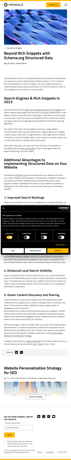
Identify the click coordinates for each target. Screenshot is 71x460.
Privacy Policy (8, 452)
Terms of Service (20, 452)
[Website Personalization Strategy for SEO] (35, 381)
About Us (40, 452)
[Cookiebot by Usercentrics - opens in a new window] (60, 208)
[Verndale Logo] (13, 5)
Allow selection (35, 250)
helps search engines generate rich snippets (43, 110)
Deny (13, 250)
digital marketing (33, 341)
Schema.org (21, 175)
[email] (18, 427)
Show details (60, 244)
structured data (28, 148)
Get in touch (38, 344)
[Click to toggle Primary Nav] (65, 4)
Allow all (58, 250)
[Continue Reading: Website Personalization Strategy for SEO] (35, 396)
